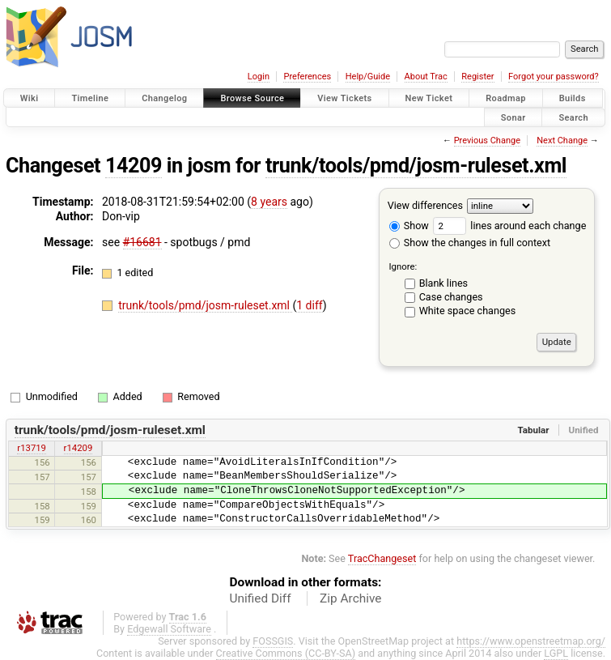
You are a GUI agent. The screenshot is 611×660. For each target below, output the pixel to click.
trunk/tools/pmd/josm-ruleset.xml (415, 165)
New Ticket (429, 98)
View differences (425, 205)
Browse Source (252, 98)
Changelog (164, 98)
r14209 (78, 447)
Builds (572, 98)
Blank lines (443, 283)
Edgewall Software (169, 629)
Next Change (562, 140)
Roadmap (506, 98)
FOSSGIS (272, 641)
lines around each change (509, 225)
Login (258, 76)
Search (573, 117)
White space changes (467, 310)
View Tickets (344, 98)
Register (477, 76)
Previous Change (487, 140)
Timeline (89, 98)
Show (409, 225)
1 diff (309, 305)
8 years (269, 201)
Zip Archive (350, 598)
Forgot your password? (553, 76)
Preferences (307, 76)
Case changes (451, 297)
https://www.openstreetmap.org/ (530, 641)
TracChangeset (382, 558)
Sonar (513, 117)
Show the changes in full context (469, 242)
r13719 (31, 447)
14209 (133, 165)
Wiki (29, 98)
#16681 (142, 242)
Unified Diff (260, 598)
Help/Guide (368, 76)
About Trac (426, 76)
